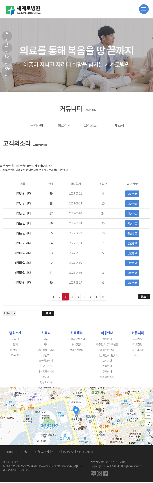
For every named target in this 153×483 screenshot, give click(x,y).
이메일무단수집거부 (70, 452)
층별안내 (107, 367)
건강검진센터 (76, 351)
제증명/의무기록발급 (107, 345)
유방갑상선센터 (76, 340)
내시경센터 (76, 345)
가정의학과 (46, 367)
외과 (46, 345)
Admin (90, 452)
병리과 (46, 378)
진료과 (46, 333)
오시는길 (107, 362)
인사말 (6, 48)
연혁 (7, 72)
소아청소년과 (46, 362)
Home (9, 452)
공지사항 (35, 125)
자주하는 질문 (107, 378)
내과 (46, 340)
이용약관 (23, 452)
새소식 (118, 125)
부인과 (46, 356)
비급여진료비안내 (107, 356)
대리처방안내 (107, 351)
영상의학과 (46, 383)
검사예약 (107, 340)
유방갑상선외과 (46, 351)
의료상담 (7, 60)
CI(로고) (15, 356)
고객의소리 (90, 125)
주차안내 (107, 372)
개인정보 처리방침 (43, 452)
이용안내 (107, 333)
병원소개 (15, 333)
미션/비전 (15, 351)
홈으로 (7, 36)
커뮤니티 (138, 333)
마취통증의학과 (46, 372)
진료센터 (76, 333)
